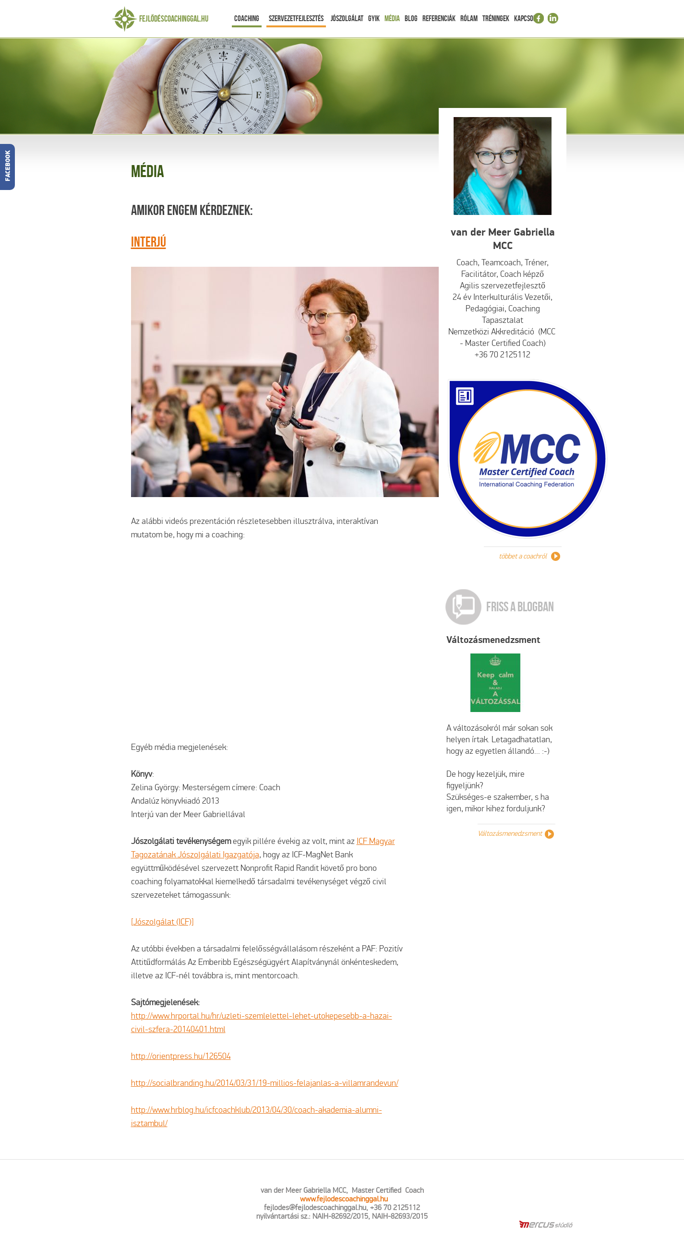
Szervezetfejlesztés (296, 18)
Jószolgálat (347, 18)
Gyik (374, 18)
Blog (411, 18)
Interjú (148, 241)
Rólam (469, 18)
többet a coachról (523, 556)
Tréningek (495, 18)
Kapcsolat (528, 18)
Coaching (246, 18)
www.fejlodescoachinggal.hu (344, 1198)
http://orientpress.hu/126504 (181, 1056)
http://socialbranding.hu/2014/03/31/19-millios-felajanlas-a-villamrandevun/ (264, 1083)
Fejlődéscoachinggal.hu (173, 19)
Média (392, 18)
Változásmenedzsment (493, 640)
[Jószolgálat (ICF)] (162, 922)
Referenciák (439, 18)
